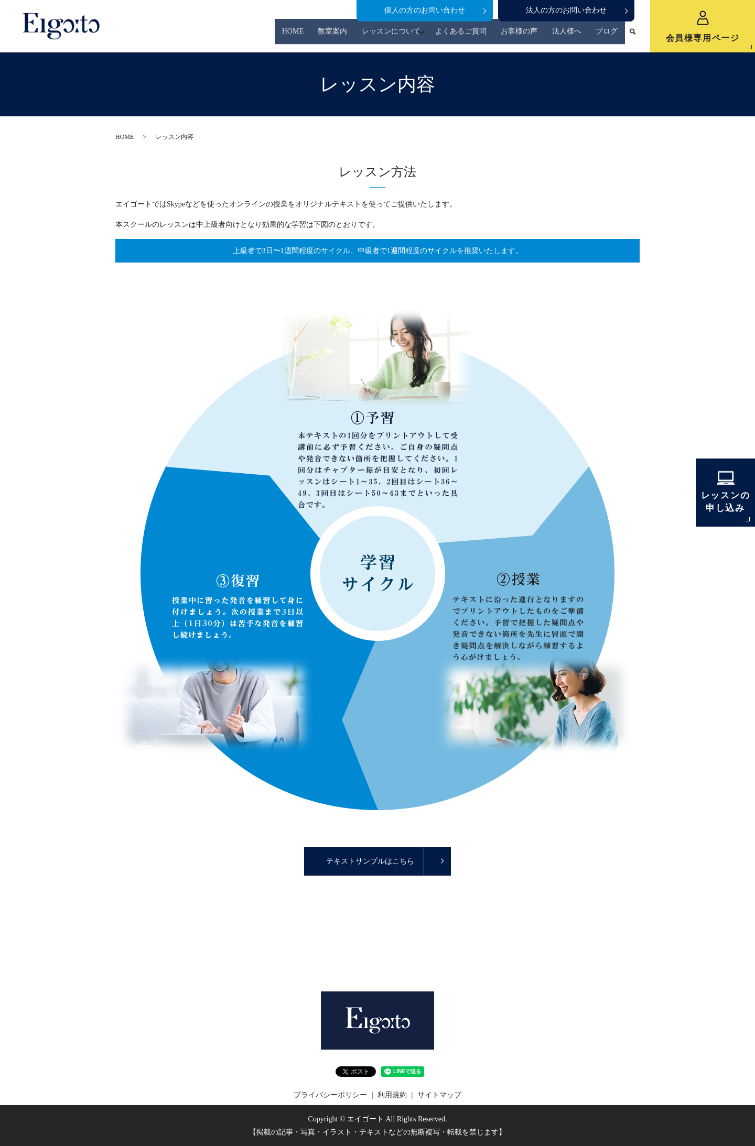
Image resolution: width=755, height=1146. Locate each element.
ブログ (608, 36)
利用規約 (392, 1095)
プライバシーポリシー (330, 1095)
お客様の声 (526, 36)
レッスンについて (398, 36)
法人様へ (570, 36)
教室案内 (342, 36)
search (633, 36)
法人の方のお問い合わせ (566, 10)
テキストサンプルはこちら (370, 861)
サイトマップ (439, 1095)
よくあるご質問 (470, 36)
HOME (305, 36)
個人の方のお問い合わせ (424, 10)
